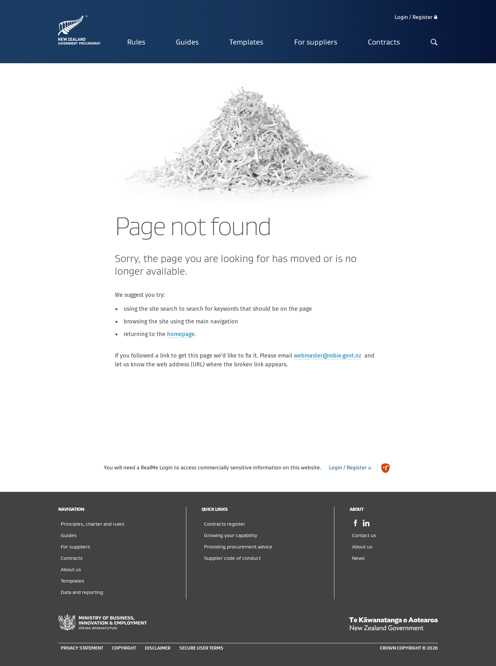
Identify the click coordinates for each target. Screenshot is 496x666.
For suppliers (315, 42)
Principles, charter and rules (92, 524)
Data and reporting (82, 592)
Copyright (124, 648)
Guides (187, 42)
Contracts (384, 42)
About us (71, 569)
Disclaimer (157, 648)
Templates (246, 42)
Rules (136, 42)
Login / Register (416, 17)
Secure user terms (201, 648)
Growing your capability (230, 535)
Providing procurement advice (238, 547)
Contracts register (224, 524)
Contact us (364, 535)
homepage (181, 334)
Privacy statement (82, 648)
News (358, 558)
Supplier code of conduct (232, 558)
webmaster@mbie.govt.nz (327, 355)
